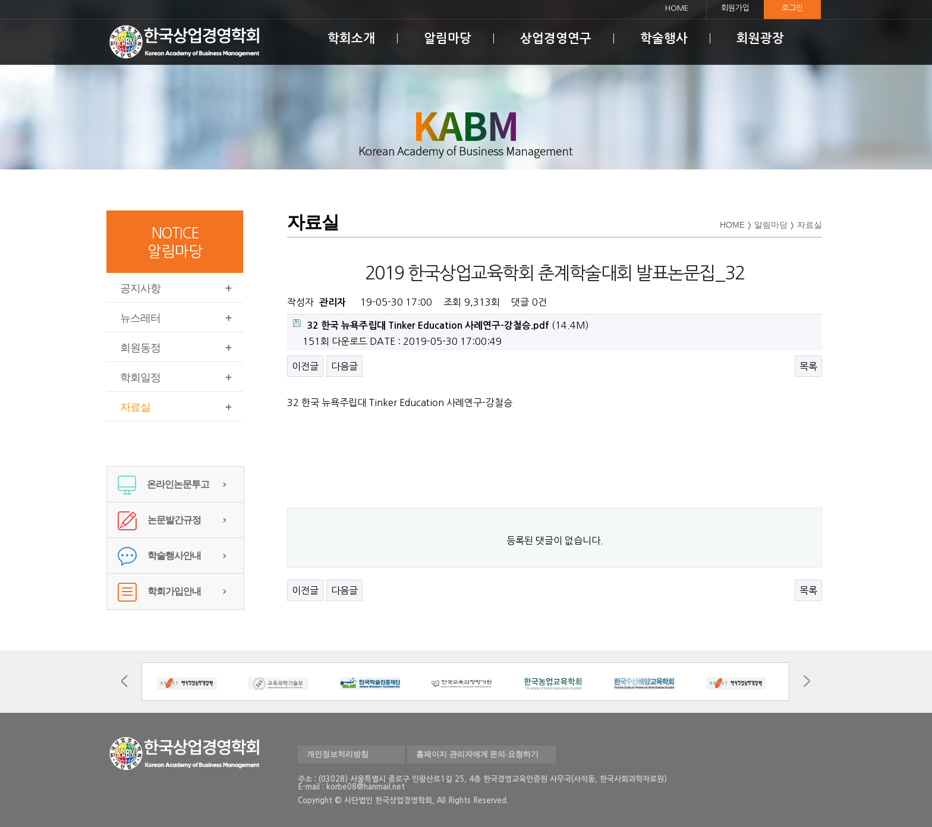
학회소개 (351, 38)
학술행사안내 (159, 556)
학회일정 (140, 377)
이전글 (305, 366)
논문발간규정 (159, 520)
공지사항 (140, 288)
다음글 (344, 366)
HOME (676, 8)
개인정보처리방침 (338, 754)
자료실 (135, 407)
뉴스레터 (140, 318)
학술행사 (664, 38)
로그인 (792, 8)
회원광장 (760, 38)
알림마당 (447, 38)
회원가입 (735, 8)
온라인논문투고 (163, 484)
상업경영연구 (555, 38)
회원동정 (140, 348)
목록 (808, 366)
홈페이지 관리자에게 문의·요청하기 (477, 754)
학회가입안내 (159, 591)
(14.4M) (441, 324)
